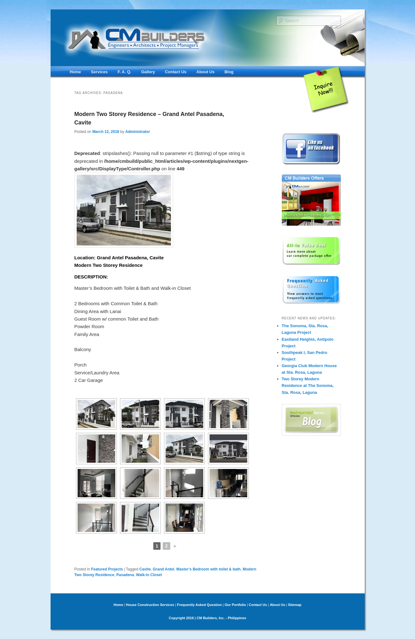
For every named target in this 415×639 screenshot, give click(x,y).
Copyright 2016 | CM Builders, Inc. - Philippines (207, 618)
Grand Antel (163, 569)
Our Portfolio (235, 605)
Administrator (137, 131)
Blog (228, 71)
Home (75, 71)
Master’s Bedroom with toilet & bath (208, 569)
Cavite (145, 569)
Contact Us (176, 71)
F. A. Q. (124, 71)
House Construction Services (150, 605)
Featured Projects (107, 569)
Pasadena (125, 575)
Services (99, 71)
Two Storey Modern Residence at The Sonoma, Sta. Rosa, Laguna (308, 385)
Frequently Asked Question (199, 605)
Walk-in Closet (149, 575)
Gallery (148, 71)
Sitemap (295, 605)
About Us (205, 71)
